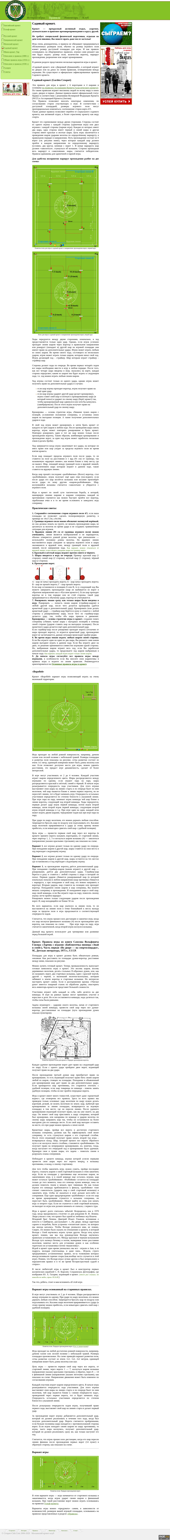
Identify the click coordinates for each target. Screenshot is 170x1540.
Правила (54, 17)
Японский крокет (10, 44)
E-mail (75, 1530)
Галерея (6, 68)
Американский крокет (12, 40)
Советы (5, 72)
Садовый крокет (9, 48)
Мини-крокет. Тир (10, 52)
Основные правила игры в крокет (69, 664)
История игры (36, 17)
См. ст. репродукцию (81, 1346)
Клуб (85, 17)
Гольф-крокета (51, 1503)
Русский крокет (9, 36)
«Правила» (72, 1513)
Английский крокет (10, 25)
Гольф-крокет (8, 29)
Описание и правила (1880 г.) (15, 56)
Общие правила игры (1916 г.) (15, 60)
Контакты (64, 1530)
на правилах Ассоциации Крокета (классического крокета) (70, 87)
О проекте (12, 1530)
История (23, 1530)
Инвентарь (52, 1530)
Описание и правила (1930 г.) (15, 64)
